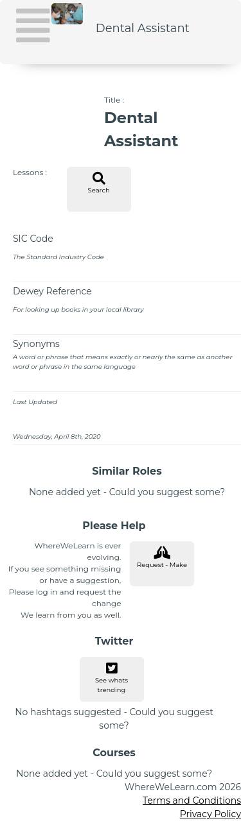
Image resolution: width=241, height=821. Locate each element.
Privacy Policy (210, 814)
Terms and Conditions (192, 800)
